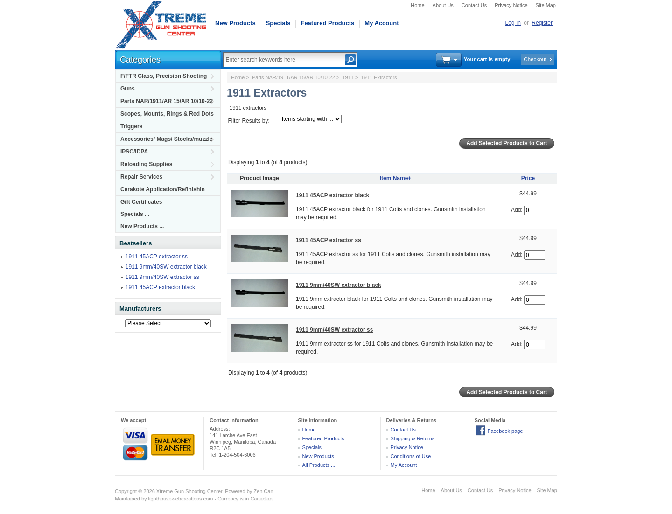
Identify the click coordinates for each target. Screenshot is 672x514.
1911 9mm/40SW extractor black (166, 267)
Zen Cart (263, 491)
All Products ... (318, 465)
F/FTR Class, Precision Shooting (163, 76)
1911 (347, 77)
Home (417, 5)
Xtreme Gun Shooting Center (189, 491)
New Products (235, 23)
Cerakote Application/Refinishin (162, 189)
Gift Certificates (141, 202)
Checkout (535, 59)
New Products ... (142, 226)
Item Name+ (396, 178)
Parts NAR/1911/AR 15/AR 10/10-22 (166, 101)
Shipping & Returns (413, 438)
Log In (513, 23)
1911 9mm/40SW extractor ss (162, 277)
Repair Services (141, 177)
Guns (127, 88)
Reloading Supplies (146, 164)
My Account (381, 23)
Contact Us (474, 5)
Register (542, 23)
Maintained (127, 498)
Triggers (131, 126)
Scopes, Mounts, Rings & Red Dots (167, 114)
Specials (278, 23)
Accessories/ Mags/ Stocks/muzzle (166, 139)
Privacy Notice (511, 5)
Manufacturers (140, 308)
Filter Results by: (248, 121)
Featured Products (327, 23)
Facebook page (505, 431)
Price (528, 178)
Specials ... (134, 214)
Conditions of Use (411, 456)
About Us (443, 5)
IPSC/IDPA (134, 151)
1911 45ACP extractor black (160, 287)
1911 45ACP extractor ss (157, 256)
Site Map (546, 5)
